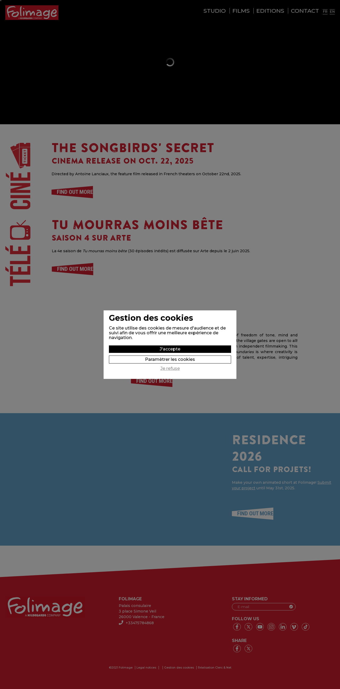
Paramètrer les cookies (170, 359)
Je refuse (170, 368)
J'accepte (170, 349)
